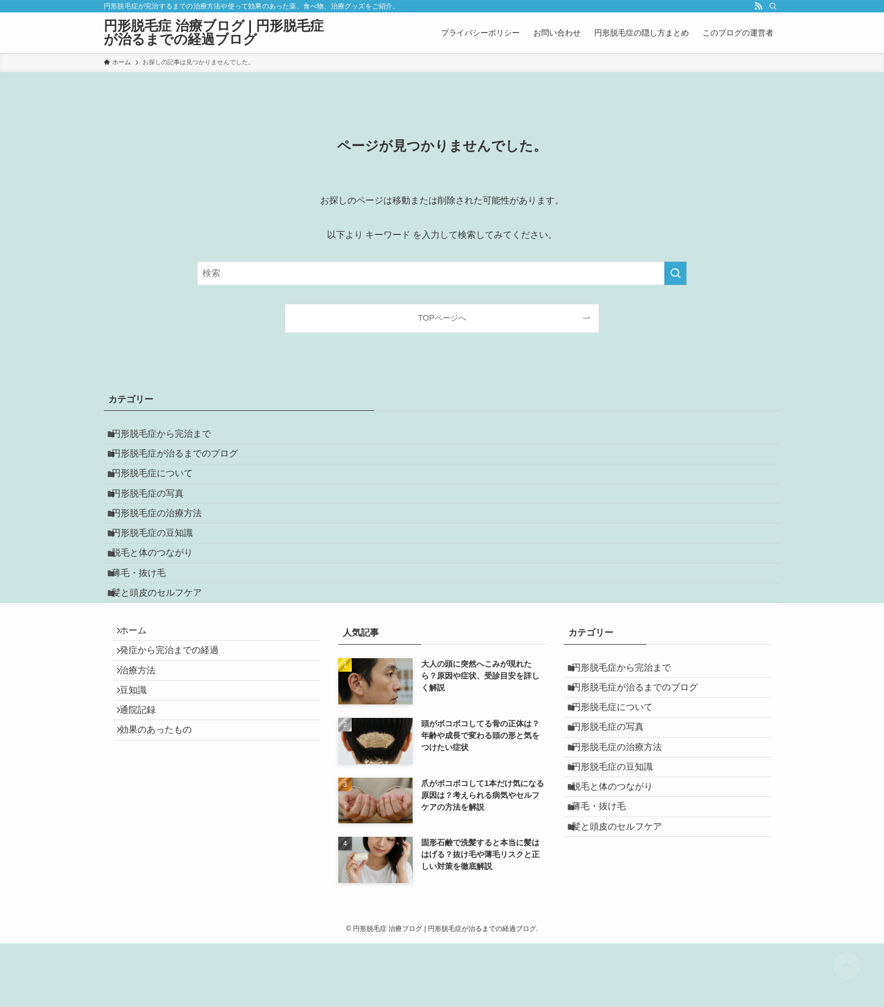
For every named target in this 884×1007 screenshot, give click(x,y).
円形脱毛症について (160, 490)
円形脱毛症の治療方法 (165, 544)
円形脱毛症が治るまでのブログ (183, 463)
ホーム (139, 695)
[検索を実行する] (675, 273)
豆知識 (139, 775)
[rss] (758, 6)
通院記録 (144, 802)
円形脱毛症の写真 (156, 517)
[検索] (773, 6)
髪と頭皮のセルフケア (165, 650)
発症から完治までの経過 (176, 722)
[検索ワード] (442, 273)
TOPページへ (442, 317)
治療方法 (144, 748)
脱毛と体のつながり (160, 597)
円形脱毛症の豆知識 (160, 570)
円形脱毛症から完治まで (169, 437)
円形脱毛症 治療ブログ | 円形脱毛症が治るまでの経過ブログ (214, 32)
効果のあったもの (162, 829)
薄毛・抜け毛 (147, 624)
